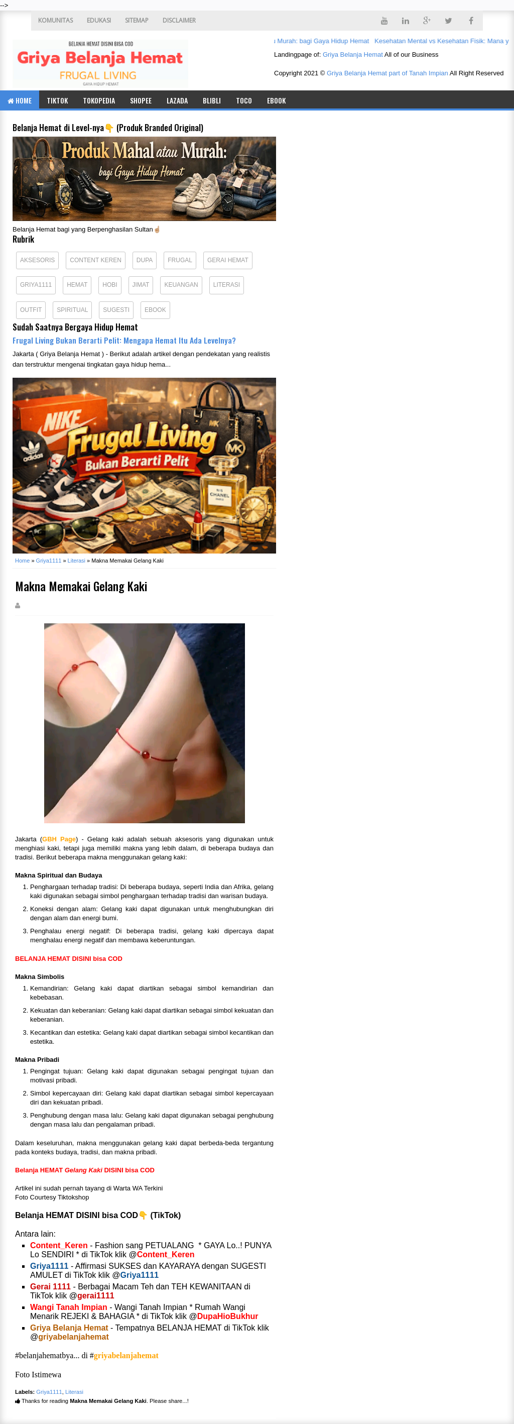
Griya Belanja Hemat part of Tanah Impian (387, 73)
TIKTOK (57, 100)
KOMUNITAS (55, 20)
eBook (276, 100)
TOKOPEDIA (99, 100)
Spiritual (72, 309)
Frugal (180, 260)
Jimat (141, 284)
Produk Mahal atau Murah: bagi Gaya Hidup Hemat (298, 41)
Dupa (145, 260)
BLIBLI (212, 100)
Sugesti (116, 309)
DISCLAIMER (179, 20)
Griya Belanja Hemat (353, 54)
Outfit (31, 309)
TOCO (244, 100)
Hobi (109, 284)
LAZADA (177, 100)
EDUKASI (99, 20)
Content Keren (95, 260)
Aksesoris (37, 260)
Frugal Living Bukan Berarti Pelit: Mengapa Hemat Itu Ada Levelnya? (124, 340)
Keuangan (181, 284)
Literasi (226, 284)
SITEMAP (137, 20)
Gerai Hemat (227, 260)
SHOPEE (141, 100)
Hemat (77, 284)
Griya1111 (36, 284)
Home (20, 100)
